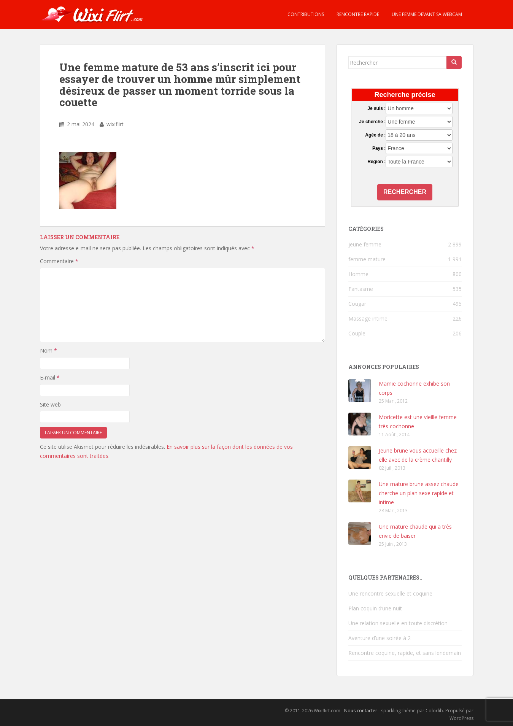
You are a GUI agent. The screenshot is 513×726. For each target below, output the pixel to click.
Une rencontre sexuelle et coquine (390, 593)
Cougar (357, 303)
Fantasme (360, 288)
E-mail (50, 377)
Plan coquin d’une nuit (375, 608)
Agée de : (375, 135)
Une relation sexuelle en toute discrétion (398, 623)
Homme (358, 274)
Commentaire (59, 261)
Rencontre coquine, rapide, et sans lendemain (404, 652)
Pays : (379, 148)
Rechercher (404, 192)
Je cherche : (372, 121)
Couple (356, 333)
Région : (376, 161)
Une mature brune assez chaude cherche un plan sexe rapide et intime (419, 493)
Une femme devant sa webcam (426, 14)
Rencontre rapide (357, 14)
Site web (50, 404)
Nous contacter (360, 710)
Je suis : (376, 108)
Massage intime (368, 318)
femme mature (367, 259)
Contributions (305, 14)
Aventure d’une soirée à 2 (379, 638)
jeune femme (364, 244)
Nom (48, 350)
